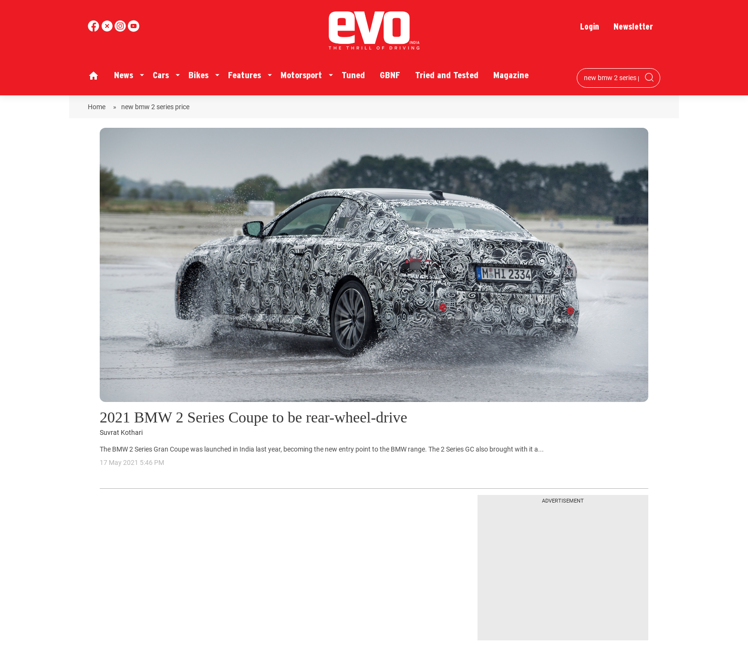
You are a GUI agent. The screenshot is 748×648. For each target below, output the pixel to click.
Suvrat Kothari (121, 433)
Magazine (511, 75)
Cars (161, 75)
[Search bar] (611, 77)
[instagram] (133, 29)
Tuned (353, 75)
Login (589, 26)
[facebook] (94, 29)
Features (244, 75)
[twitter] (107, 29)
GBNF (390, 75)
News (123, 75)
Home (98, 107)
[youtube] (121, 29)
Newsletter (633, 26)
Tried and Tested (446, 75)
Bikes (198, 75)
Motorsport (301, 75)
